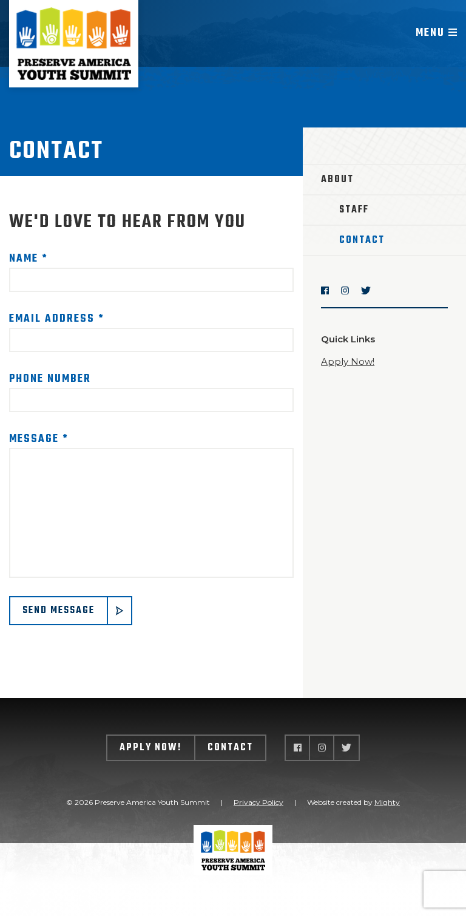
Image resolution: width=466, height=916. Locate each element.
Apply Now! (347, 361)
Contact (362, 240)
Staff (354, 210)
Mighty (387, 802)
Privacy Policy (258, 802)
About (337, 180)
